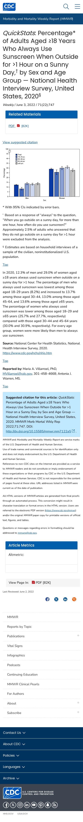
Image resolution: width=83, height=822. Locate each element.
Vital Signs (15, 646)
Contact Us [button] (14, 732)
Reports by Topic (19, 627)
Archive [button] (11, 778)
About (12, 703)
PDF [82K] (41, 582)
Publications (16, 636)
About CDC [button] (14, 744)
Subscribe (14, 713)
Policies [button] (11, 755)
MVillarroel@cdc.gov (17, 373)
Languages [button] (14, 766)
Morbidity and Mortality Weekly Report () (38, 19)
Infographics (16, 655)
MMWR (12, 617)
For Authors (15, 694)
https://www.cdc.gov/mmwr (60, 510)
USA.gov (22, 813)
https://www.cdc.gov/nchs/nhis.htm (27, 353)
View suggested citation (20, 142)
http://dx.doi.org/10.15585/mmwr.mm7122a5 (40, 431)
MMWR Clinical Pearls (23, 684)
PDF (19, 126)
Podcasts (13, 665)
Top (5, 265)
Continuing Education (22, 674)
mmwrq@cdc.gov (27, 533)
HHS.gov (8, 813)
